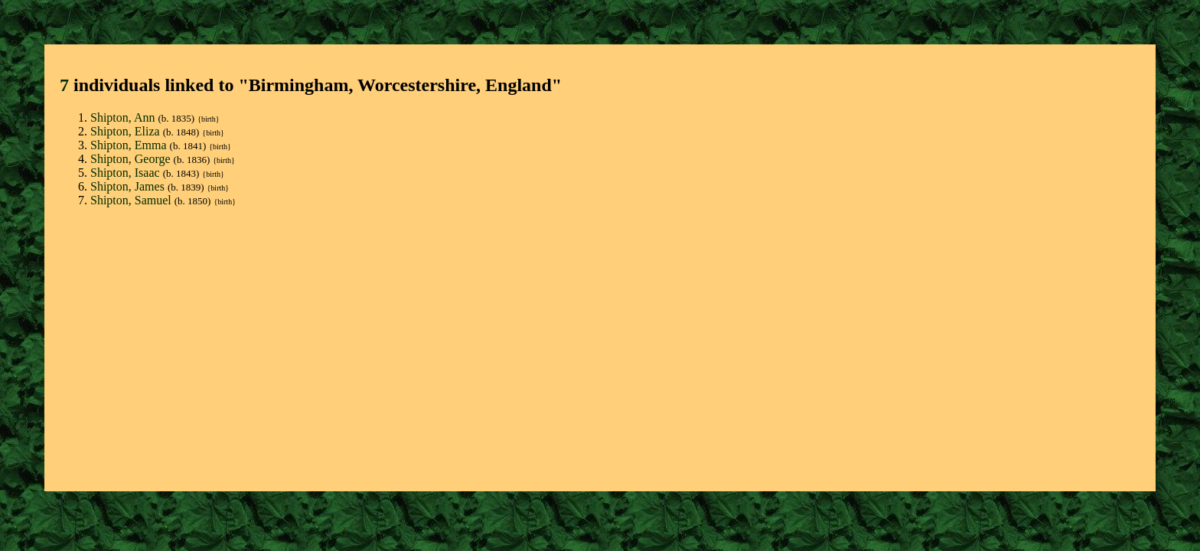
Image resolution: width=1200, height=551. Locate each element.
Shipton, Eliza (126, 131)
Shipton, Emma (130, 145)
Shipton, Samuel (132, 200)
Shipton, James (129, 186)
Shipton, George (132, 158)
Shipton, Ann (124, 117)
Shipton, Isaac (126, 172)
